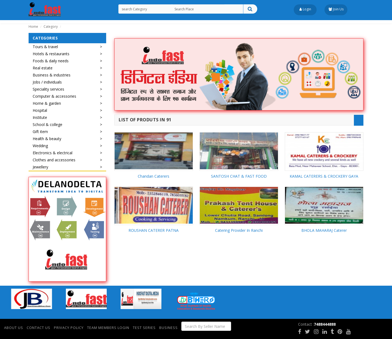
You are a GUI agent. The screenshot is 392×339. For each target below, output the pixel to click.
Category (51, 26)
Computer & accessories (54, 96)
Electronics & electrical (52, 152)
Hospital (40, 110)
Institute (40, 117)
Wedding (40, 145)
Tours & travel (45, 46)
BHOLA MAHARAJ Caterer (324, 230)
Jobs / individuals (47, 82)
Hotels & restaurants (51, 53)
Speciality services (48, 89)
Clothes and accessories (54, 159)
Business (168, 327)
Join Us (336, 9)
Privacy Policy (69, 327)
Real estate (43, 67)
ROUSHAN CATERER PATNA (153, 230)
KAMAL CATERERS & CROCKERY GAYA (324, 176)
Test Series (144, 327)
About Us (13, 327)
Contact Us (38, 327)
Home (33, 26)
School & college (47, 124)
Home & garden (47, 103)
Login (305, 9)
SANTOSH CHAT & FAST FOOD (239, 176)
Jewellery (40, 166)
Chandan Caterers (153, 176)
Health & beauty (47, 138)
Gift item (40, 131)
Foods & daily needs (51, 60)
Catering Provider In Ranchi (239, 230)
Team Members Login (108, 327)
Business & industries (52, 75)
